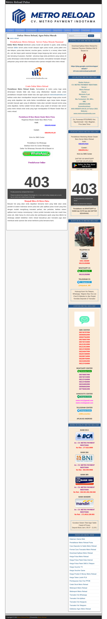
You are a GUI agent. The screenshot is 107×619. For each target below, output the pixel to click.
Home (11, 30)
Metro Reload (42, 617)
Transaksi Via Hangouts (78, 602)
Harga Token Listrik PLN (78, 577)
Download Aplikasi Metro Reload (81, 553)
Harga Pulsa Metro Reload (79, 556)
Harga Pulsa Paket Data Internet (81, 560)
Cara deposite (31, 30)
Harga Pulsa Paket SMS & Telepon (82, 563)
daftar (16, 47)
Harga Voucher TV (76, 567)
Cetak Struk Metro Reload (79, 584)
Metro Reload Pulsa (18, 2)
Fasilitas (76, 30)
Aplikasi (67, 30)
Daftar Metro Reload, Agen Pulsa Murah (36, 35)
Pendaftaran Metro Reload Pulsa (81, 542)
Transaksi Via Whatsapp (78, 595)
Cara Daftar (20, 30)
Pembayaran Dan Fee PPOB (80, 581)
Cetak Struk (85, 30)
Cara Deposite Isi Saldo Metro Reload (83, 546)
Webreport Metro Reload (78, 588)
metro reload (14, 38)
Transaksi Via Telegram (78, 605)
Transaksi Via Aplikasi (77, 598)
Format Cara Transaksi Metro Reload (83, 549)
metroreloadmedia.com (58, 95)
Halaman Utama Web (77, 539)
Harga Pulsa (57, 30)
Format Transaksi (45, 30)
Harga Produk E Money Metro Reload (83, 574)
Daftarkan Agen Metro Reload (80, 609)
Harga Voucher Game (77, 570)
